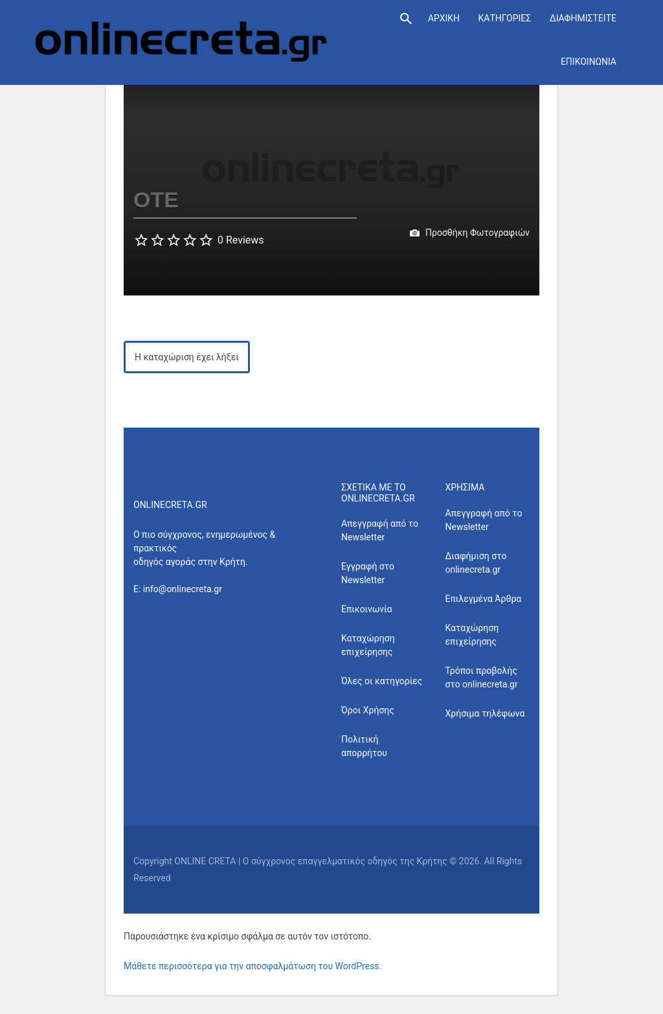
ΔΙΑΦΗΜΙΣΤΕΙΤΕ (583, 18)
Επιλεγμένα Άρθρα (483, 598)
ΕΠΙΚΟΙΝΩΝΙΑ (588, 61)
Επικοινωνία (366, 609)
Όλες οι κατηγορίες (381, 681)
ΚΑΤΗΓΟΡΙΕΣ (504, 18)
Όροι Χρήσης (367, 710)
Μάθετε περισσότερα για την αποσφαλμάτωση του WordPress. (252, 966)
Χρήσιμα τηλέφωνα (485, 713)
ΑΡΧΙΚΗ (444, 18)
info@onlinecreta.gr (182, 589)
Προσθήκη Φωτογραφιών (470, 233)
